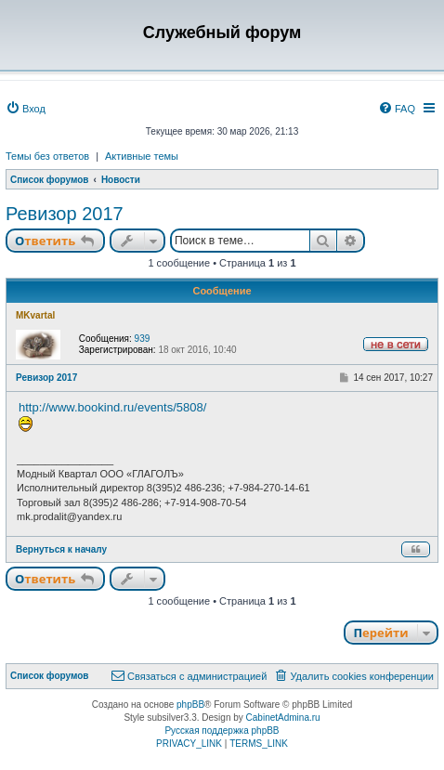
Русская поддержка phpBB (221, 730)
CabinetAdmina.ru (283, 717)
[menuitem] (26, 109)
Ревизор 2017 (65, 213)
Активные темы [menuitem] (141, 156)
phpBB (190, 704)
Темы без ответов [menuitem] (47, 156)
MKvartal (35, 315)
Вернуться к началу (61, 549)
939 (142, 338)
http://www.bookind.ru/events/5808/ (112, 407)
